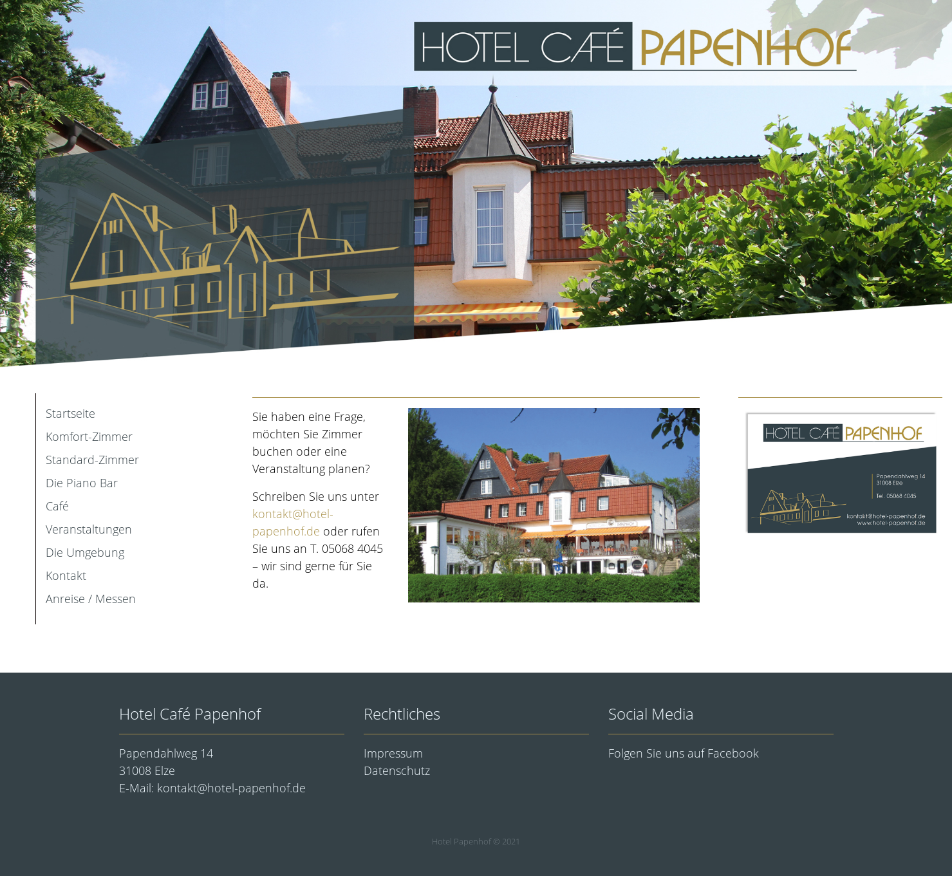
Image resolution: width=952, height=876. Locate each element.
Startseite (70, 413)
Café (57, 506)
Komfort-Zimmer (89, 436)
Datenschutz (397, 770)
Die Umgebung (85, 552)
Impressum (393, 753)
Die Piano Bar (82, 482)
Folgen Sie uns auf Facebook (683, 753)
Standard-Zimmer (92, 459)
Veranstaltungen (89, 529)
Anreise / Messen (91, 598)
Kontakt (66, 575)
